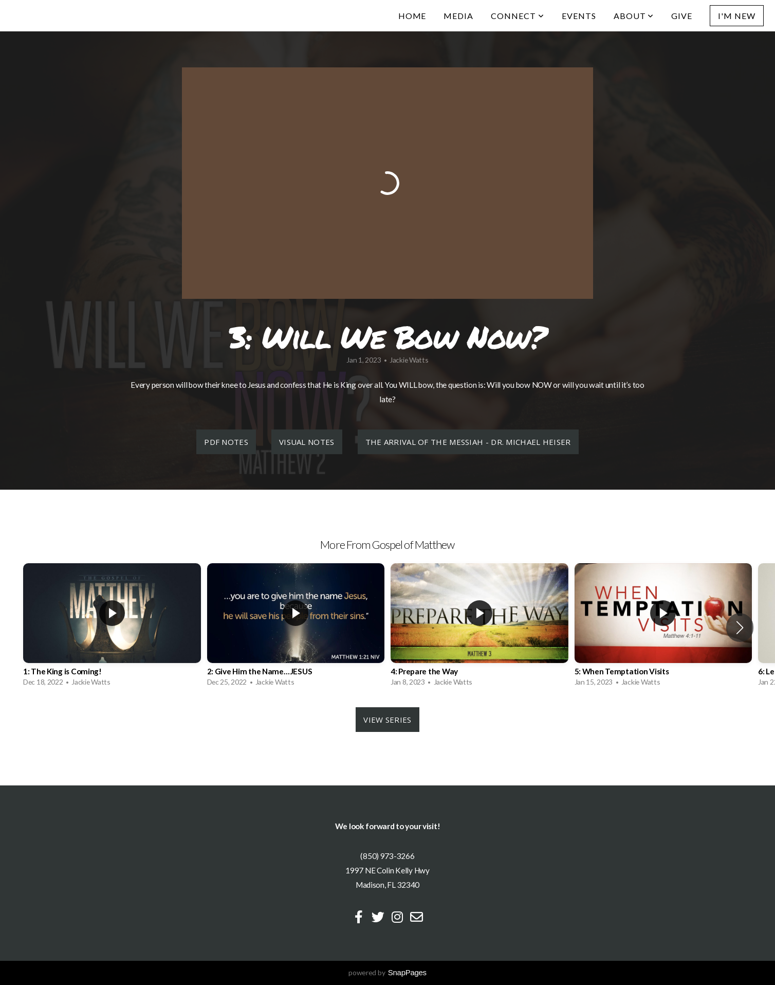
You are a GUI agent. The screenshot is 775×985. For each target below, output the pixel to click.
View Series (387, 719)
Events (579, 16)
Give (681, 16)
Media (458, 16)
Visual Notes (307, 442)
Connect (517, 16)
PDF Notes (226, 442)
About (634, 16)
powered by (387, 972)
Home (412, 16)
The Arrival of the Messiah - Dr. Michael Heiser (468, 442)
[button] (740, 627)
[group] (112, 627)
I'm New (736, 16)
